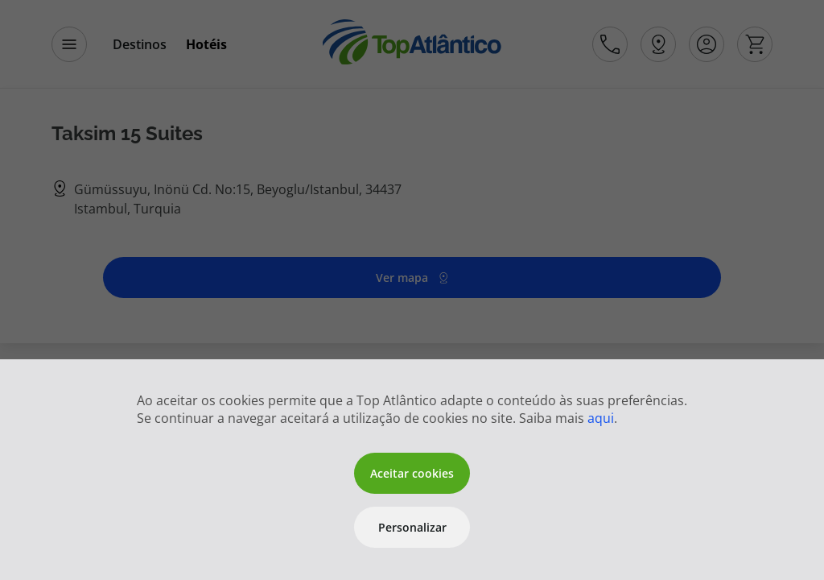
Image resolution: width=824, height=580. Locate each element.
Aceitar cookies (412, 473)
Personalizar (412, 527)
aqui (600, 418)
